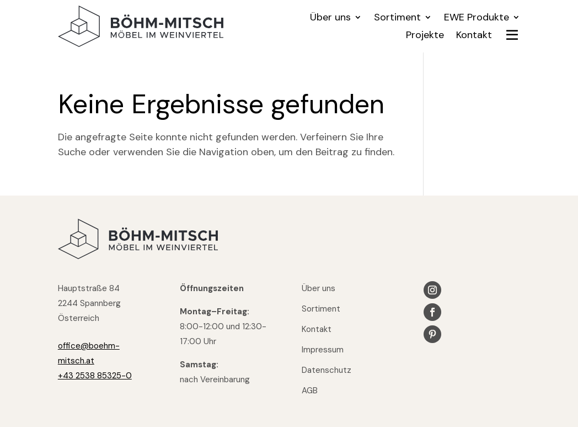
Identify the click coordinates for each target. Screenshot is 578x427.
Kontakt (474, 36)
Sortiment (397, 18)
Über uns (330, 18)
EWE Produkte (476, 18)
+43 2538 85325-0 (95, 375)
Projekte (425, 36)
